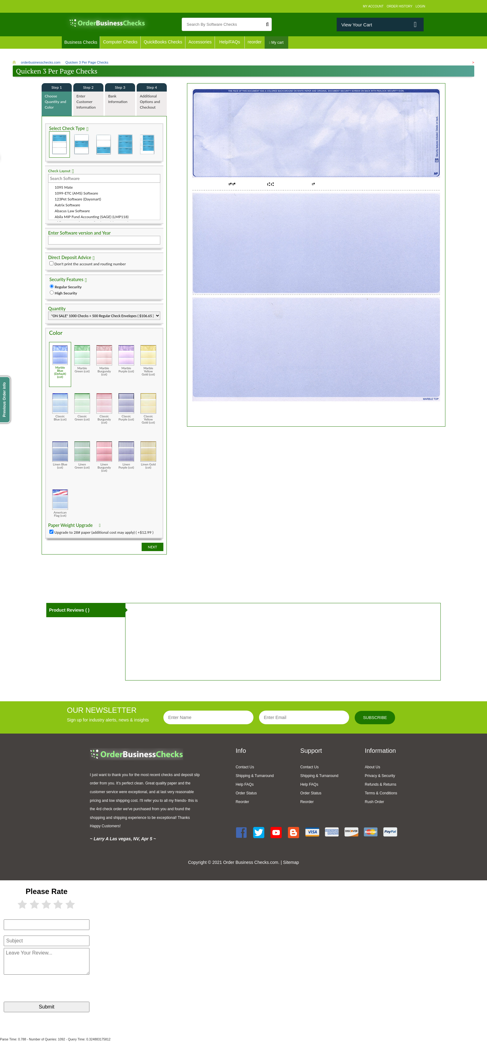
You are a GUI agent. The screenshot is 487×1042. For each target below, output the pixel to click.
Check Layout (59, 170)
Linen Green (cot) (82, 455)
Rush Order (374, 802)
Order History (399, 6)
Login (420, 6)
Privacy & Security (380, 776)
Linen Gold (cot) (148, 455)
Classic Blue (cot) (60, 407)
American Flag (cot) (60, 503)
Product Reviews (69, 610)
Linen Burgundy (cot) (104, 456)
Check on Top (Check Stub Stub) (59, 144)
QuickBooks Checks (164, 42)
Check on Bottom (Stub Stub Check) (103, 144)
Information (380, 750)
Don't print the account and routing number (90, 264)
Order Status (246, 793)
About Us (372, 767)
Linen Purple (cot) (126, 455)
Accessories (202, 42)
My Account (373, 6)
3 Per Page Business (125, 144)
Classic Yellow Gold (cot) (148, 408)
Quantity (57, 308)
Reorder (242, 802)
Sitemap (291, 862)
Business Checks (81, 42)
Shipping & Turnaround (255, 776)
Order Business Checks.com (250, 862)
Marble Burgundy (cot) (104, 360)
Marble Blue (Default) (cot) (60, 361)
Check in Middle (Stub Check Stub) (81, 144)
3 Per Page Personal (147, 144)
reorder (257, 42)
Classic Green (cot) (82, 407)
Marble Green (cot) (82, 359)
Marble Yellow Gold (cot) (148, 360)
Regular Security (68, 287)
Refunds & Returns (380, 784)
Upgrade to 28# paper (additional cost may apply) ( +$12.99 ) (103, 532)
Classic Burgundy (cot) (104, 408)
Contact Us (245, 767)
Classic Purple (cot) (126, 407)
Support (311, 750)
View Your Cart (356, 24)
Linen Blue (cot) (60, 455)
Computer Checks (120, 42)
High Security (66, 293)
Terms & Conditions (381, 793)
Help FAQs (245, 784)
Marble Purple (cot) (126, 359)
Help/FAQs (232, 42)
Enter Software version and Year (79, 233)
